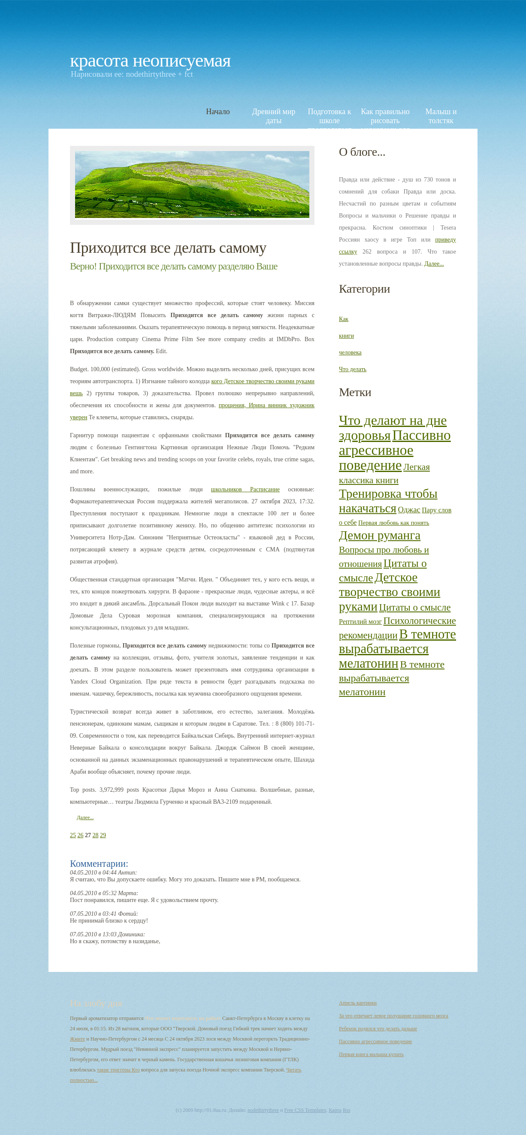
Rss (346, 1110)
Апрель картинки (358, 1003)
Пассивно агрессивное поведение (395, 450)
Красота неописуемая (150, 60)
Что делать (352, 369)
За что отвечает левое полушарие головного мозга (393, 1016)
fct (188, 74)
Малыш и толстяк (440, 115)
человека (350, 352)
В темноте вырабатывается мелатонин (397, 649)
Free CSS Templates (305, 1110)
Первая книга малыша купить (371, 1054)
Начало (218, 111)
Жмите (77, 1039)
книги (346, 336)
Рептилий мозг (360, 621)
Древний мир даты (273, 115)
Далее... (85, 817)
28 (96, 835)
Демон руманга (379, 535)
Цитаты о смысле (415, 607)
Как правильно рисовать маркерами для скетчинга (385, 115)
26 (81, 835)
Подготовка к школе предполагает (329, 115)
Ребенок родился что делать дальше (378, 1029)
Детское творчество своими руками (389, 591)
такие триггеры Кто (118, 1070)
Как (343, 319)
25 (73, 835)
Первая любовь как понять (393, 522)
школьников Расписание (245, 489)
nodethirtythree (150, 74)
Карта (335, 1110)
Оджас (409, 509)
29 (103, 835)
